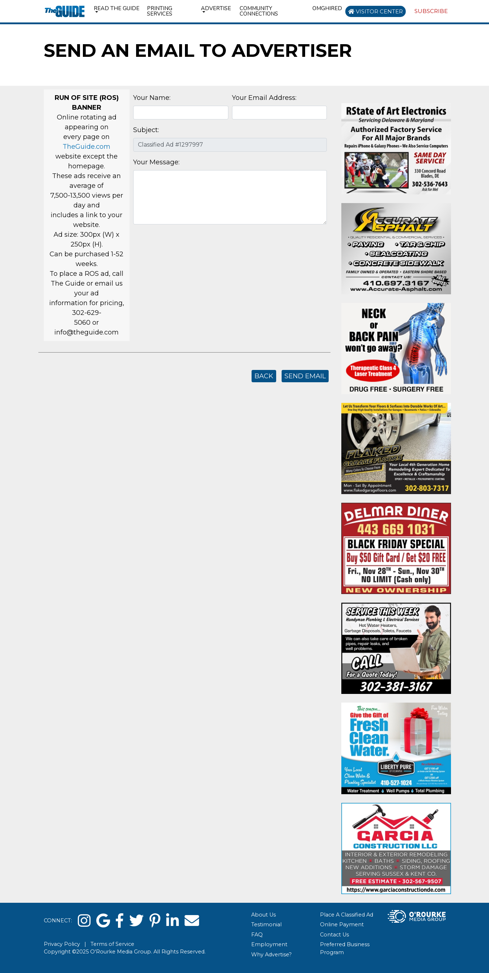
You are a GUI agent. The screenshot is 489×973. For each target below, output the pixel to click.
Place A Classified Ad (346, 914)
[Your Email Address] (279, 112)
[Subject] (230, 145)
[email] (192, 921)
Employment (269, 944)
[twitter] (136, 921)
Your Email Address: (264, 98)
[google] (103, 921)
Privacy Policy (62, 944)
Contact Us (334, 934)
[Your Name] (180, 112)
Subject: (146, 130)
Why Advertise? (271, 954)
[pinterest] (154, 921)
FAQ (257, 934)
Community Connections (259, 11)
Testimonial (266, 924)
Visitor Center (375, 11)
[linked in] (172, 921)
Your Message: (156, 162)
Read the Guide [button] (116, 8)
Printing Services (159, 11)
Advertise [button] (216, 8)
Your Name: (151, 98)
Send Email (305, 376)
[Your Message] (230, 197)
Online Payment (342, 924)
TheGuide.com (86, 147)
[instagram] (84, 921)
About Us (263, 914)
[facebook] (119, 921)
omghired (327, 8)
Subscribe (431, 11)
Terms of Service (112, 944)
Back (263, 376)
